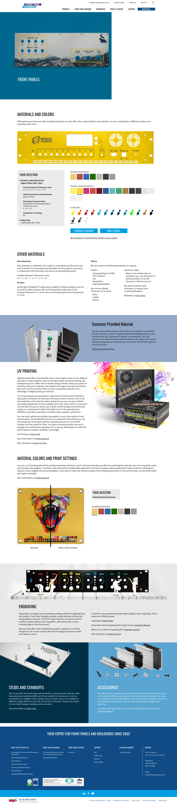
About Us (144, 2)
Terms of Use (135, 800)
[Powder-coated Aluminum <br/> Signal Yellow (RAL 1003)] (80, 191)
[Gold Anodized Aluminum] (73, 177)
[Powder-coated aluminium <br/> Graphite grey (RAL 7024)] (138, 191)
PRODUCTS (66, 9)
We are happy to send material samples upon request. (94, 238)
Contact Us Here (39, 443)
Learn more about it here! (103, 349)
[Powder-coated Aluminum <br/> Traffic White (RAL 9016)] (80, 198)
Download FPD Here (50, 758)
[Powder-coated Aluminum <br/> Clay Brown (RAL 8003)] (125, 191)
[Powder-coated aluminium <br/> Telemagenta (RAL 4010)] (86, 191)
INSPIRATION (100, 9)
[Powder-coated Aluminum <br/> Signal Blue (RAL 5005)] (106, 191)
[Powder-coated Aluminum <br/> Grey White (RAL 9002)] (73, 198)
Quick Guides (98, 762)
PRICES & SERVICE (116, 9)
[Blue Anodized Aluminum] (86, 177)
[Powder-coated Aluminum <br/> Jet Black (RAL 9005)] (132, 191)
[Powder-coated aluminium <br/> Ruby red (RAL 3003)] (99, 191)
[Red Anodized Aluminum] (80, 177)
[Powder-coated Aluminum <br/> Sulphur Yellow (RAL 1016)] (73, 191)
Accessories (51, 86)
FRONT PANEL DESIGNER (83, 9)
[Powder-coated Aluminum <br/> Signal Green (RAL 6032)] (119, 191)
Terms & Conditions (149, 800)
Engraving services (132, 629)
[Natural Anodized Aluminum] (112, 177)
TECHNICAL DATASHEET (84, 230)
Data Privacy (162, 800)
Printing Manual (42, 438)
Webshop (132, 2)
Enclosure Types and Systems (59, 83)
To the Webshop (125, 752)
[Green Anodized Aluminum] (93, 177)
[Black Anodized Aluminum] (106, 177)
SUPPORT (131, 9)
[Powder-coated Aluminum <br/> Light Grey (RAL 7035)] (151, 191)
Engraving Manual (142, 625)
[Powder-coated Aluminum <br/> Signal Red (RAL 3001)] (93, 191)
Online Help (140, 295)
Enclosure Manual (105, 711)
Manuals (97, 759)
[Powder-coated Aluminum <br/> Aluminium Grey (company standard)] (145, 191)
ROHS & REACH (113, 230)
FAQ (95, 752)
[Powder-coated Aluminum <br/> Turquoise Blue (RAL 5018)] (112, 191)
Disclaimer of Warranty (121, 800)
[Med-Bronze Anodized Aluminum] (99, 177)
